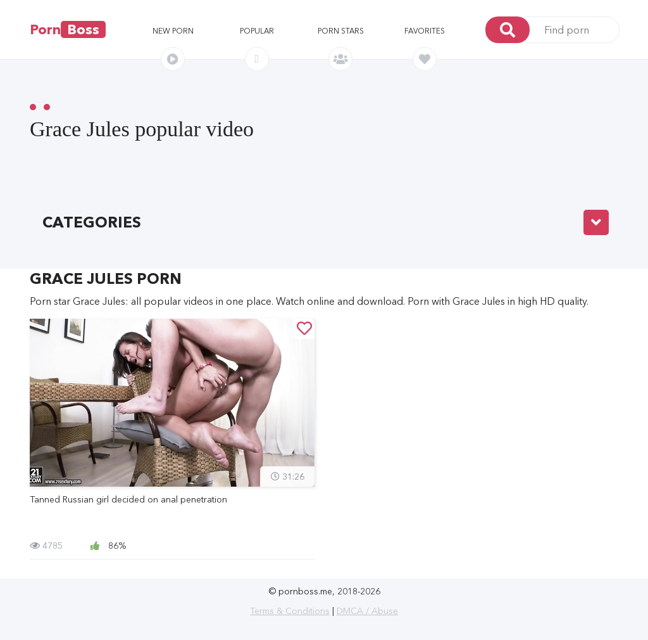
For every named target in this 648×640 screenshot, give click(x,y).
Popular (257, 30)
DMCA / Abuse (367, 611)
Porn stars (341, 30)
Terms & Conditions (290, 611)
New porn (173, 30)
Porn (68, 29)
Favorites (424, 30)
